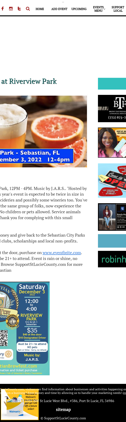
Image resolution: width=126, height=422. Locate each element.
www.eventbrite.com (62, 252)
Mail (15, 400)
